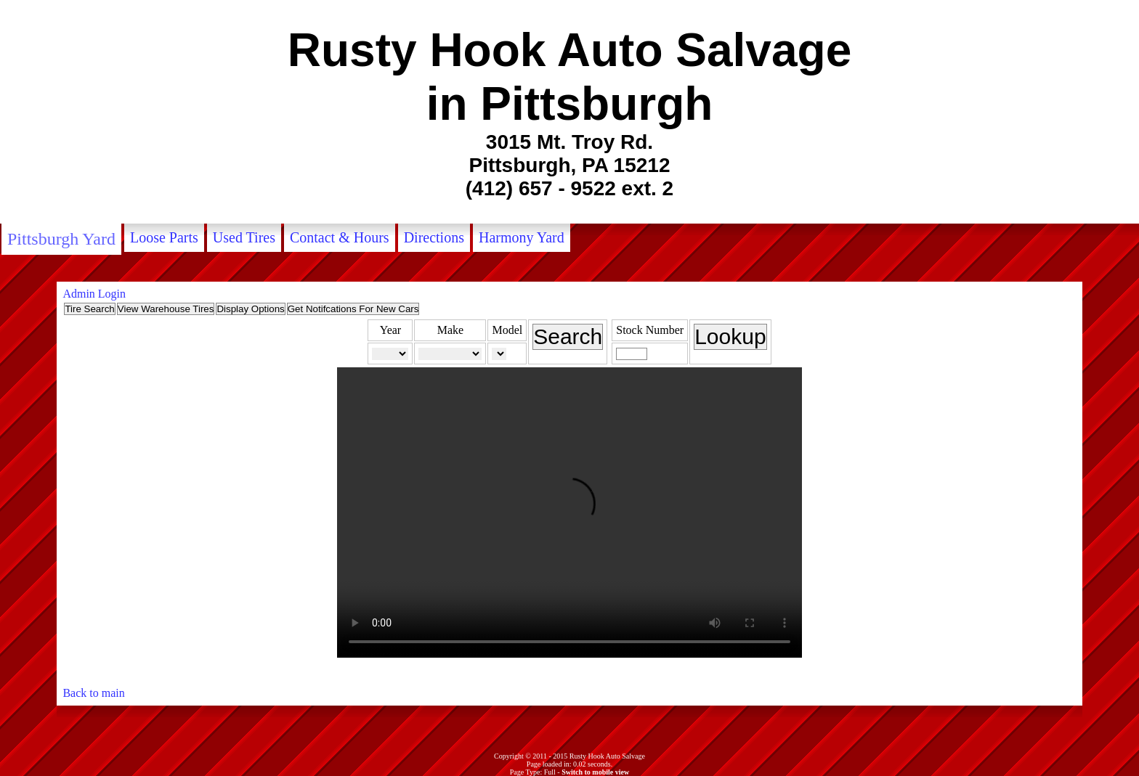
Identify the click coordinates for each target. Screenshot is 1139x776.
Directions (434, 237)
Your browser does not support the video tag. (569, 512)
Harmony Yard (521, 237)
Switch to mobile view (595, 772)
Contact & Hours (339, 237)
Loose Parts (164, 237)
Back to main (93, 693)
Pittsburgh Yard (61, 238)
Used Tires (244, 237)
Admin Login (94, 293)
